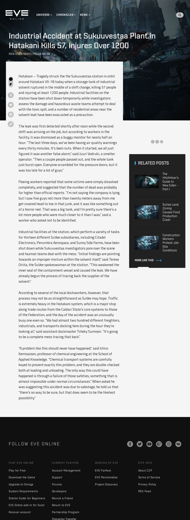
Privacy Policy (147, 484)
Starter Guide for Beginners (27, 498)
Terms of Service (149, 477)
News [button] (84, 14)
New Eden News (20, 54)
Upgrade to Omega (21, 484)
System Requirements (23, 491)
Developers (59, 491)
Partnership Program (65, 512)
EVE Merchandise (106, 477)
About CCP (145, 470)
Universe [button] (43, 14)
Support (57, 477)
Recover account (20, 512)
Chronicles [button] (64, 14)
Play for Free (17, 470)
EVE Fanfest (103, 470)
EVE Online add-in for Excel (26, 505)
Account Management (66, 470)
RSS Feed (144, 491)
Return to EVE (61, 505)
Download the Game (22, 477)
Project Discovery (106, 484)
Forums (57, 484)
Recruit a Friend (62, 498)
